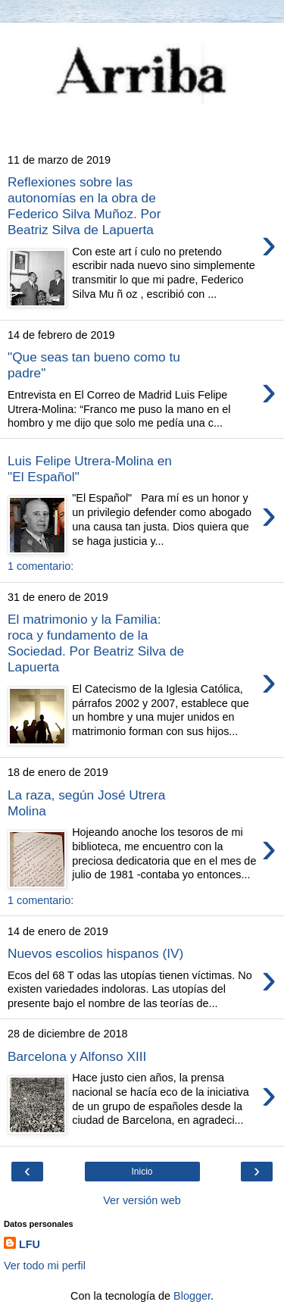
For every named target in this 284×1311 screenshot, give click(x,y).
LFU (29, 1244)
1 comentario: (40, 566)
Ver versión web (141, 1200)
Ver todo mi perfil (45, 1265)
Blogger (192, 1296)
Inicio (141, 1171)
